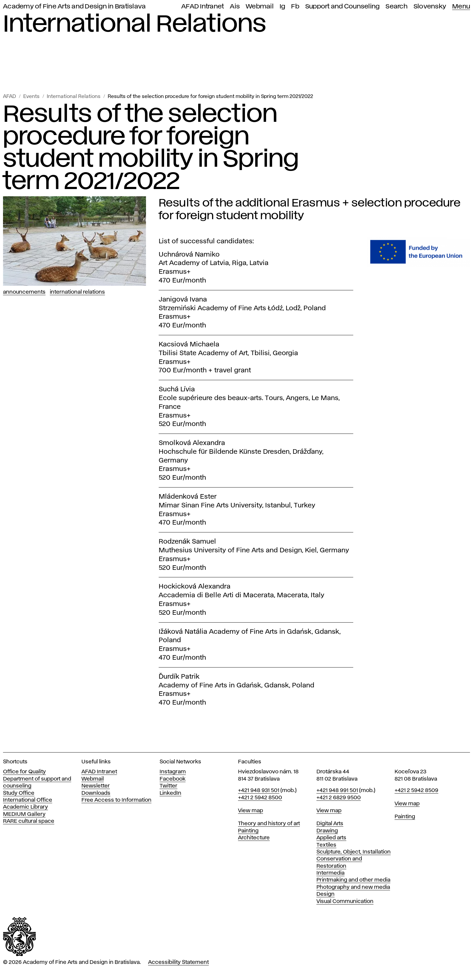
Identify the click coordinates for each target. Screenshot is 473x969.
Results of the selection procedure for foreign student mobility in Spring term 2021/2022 (210, 96)
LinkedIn (170, 793)
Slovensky (430, 6)
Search (397, 6)
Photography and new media (353, 887)
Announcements (24, 292)
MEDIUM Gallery (24, 814)
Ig (282, 6)
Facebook (173, 779)
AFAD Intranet (202, 6)
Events (31, 96)
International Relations (73, 96)
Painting (248, 831)
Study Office (18, 793)
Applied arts (331, 837)
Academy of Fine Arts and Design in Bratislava (74, 6)
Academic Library (25, 807)
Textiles (326, 845)
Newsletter (95, 786)
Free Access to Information (116, 800)
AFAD (9, 96)
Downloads (95, 793)
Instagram (173, 771)
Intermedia (330, 873)
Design (325, 894)
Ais (235, 6)
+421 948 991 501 (337, 790)
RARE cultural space (28, 821)
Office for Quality (24, 771)
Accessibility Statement (178, 962)
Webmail (260, 6)
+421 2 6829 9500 (338, 797)
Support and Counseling (342, 6)
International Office (27, 800)
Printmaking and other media (353, 880)
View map (250, 810)
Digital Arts (329, 823)
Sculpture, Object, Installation (353, 852)
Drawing (327, 831)
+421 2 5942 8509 (416, 790)
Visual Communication (344, 901)
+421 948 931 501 (258, 790)
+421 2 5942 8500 (260, 797)
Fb (295, 6)
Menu (461, 6)
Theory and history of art (269, 823)
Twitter (168, 786)
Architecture (254, 837)
